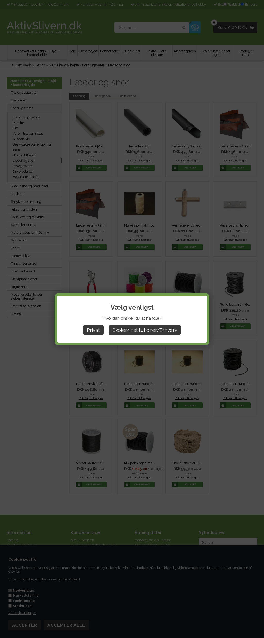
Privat (93, 330)
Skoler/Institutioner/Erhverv (145, 330)
